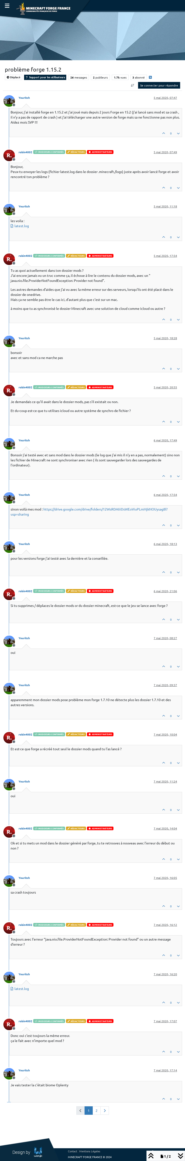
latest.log (21, 226)
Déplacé (13, 77)
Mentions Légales (89, 1151)
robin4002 (25, 152)
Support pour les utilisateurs (45, 77)
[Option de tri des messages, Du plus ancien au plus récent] (133, 85)
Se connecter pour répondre (159, 85)
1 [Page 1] (89, 1110)
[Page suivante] (104, 1110)
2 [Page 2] (97, 1110)
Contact (72, 1151)
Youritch (24, 98)
